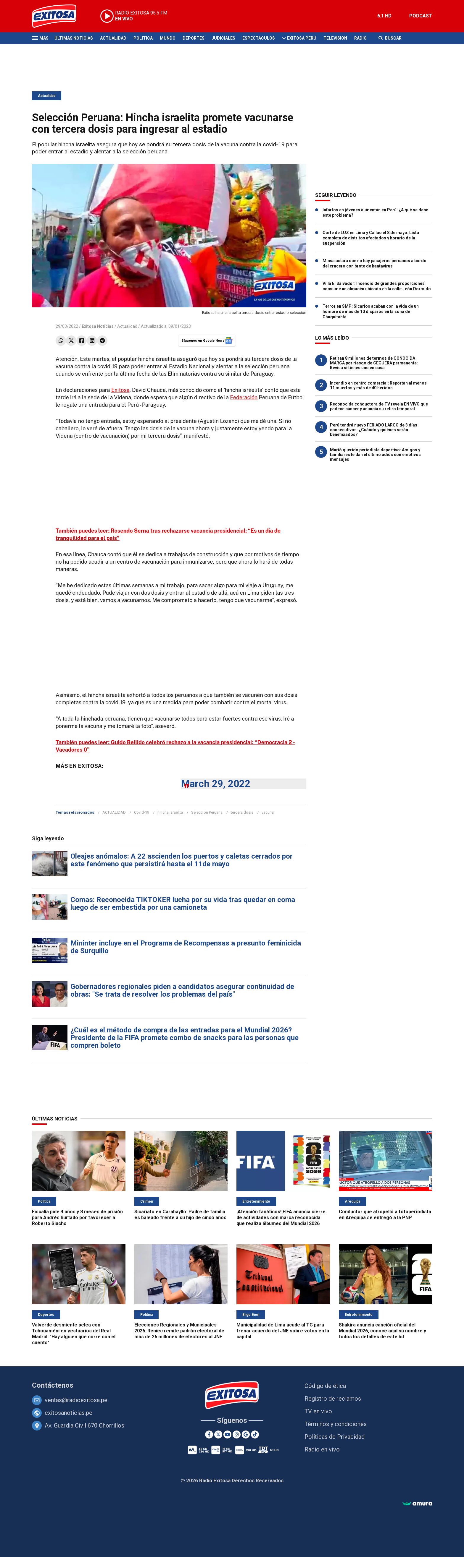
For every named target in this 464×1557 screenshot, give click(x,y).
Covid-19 (141, 812)
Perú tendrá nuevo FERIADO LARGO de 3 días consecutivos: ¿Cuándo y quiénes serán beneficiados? (373, 430)
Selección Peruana (207, 812)
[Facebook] (209, 1434)
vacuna (268, 812)
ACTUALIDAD (114, 812)
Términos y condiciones (335, 1424)
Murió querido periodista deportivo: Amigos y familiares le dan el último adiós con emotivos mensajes (375, 454)
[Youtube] (227, 1434)
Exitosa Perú (301, 38)
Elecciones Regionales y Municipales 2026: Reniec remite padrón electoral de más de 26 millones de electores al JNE (179, 1330)
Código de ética (325, 1385)
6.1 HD (384, 16)
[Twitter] (218, 1434)
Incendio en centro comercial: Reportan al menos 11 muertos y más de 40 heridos (378, 385)
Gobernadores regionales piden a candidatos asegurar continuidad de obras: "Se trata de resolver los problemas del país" (182, 990)
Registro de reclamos (332, 1398)
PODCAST (420, 16)
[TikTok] (255, 1434)
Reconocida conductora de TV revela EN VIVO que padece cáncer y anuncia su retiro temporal (379, 406)
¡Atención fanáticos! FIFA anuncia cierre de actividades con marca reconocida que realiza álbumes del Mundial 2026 (281, 1217)
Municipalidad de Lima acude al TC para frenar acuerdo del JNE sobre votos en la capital (282, 1330)
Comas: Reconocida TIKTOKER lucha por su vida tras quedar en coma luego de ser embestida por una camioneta (182, 904)
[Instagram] (237, 1434)
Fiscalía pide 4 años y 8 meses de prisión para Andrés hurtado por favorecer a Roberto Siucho (77, 1217)
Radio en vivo (322, 1449)
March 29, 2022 (215, 783)
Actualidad (113, 38)
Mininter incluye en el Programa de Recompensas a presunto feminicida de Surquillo (185, 947)
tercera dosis (242, 812)
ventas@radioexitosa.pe (76, 1400)
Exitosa (120, 390)
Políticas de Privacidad (334, 1436)
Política (143, 38)
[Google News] (246, 1434)
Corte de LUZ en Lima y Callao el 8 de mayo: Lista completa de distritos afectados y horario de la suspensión (371, 238)
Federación (243, 397)
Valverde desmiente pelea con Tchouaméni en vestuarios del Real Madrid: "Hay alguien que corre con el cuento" (73, 1333)
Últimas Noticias (73, 38)
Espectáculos (258, 38)
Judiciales (223, 38)
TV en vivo (318, 1411)
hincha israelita (170, 812)
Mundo (167, 38)
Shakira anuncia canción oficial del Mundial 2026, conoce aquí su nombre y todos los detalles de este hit (382, 1330)
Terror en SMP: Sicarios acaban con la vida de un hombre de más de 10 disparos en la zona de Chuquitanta (371, 311)
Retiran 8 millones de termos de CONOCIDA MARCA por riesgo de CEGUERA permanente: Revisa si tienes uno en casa (374, 363)
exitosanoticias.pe (68, 1412)
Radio (360, 38)
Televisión (335, 38)
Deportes (193, 38)
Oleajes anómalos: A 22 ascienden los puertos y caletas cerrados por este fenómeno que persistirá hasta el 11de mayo (181, 860)
